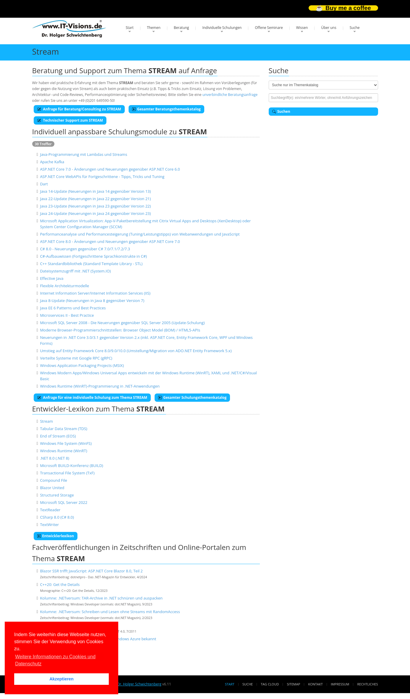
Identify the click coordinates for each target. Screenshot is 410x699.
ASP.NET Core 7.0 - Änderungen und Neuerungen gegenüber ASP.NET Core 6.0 (110, 169)
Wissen (302, 27)
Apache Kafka (52, 161)
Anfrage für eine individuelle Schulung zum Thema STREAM (92, 397)
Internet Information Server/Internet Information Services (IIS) (95, 293)
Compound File (53, 480)
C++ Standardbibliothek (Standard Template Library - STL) (91, 263)
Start (130, 27)
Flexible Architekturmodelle (64, 285)
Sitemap (293, 684)
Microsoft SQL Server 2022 (63, 502)
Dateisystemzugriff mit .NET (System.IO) (75, 271)
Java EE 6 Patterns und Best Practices (73, 308)
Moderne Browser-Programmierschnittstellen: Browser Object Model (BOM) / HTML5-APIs (120, 330)
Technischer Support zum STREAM (70, 120)
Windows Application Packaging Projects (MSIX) (82, 365)
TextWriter (49, 524)
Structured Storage (57, 495)
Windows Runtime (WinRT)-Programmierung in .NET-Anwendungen (100, 386)
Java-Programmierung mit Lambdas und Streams (83, 154)
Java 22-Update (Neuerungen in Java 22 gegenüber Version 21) (95, 198)
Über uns (328, 27)
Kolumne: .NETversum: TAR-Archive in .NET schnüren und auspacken (101, 598)
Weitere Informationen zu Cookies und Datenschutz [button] (55, 660)
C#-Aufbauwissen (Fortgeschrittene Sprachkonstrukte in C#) (93, 256)
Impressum (340, 684)
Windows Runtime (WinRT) (63, 450)
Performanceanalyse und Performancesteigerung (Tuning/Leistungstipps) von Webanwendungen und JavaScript (139, 234)
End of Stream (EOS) (58, 436)
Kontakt (315, 684)
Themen (154, 27)
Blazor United (52, 487)
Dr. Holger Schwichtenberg (139, 684)
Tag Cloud (270, 684)
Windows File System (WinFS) (66, 443)
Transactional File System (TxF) (67, 473)
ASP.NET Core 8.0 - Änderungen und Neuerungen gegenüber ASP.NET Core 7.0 (110, 241)
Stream (46, 421)
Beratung (181, 27)
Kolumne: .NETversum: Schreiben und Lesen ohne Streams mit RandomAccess (110, 611)
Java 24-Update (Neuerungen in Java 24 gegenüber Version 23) (95, 213)
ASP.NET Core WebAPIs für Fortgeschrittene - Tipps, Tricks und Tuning (102, 176)
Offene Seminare (269, 27)
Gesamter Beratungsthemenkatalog (166, 109)
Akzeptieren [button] (61, 679)
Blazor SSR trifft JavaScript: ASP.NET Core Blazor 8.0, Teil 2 (91, 571)
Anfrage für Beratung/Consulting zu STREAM (79, 109)
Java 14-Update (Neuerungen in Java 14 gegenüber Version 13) (95, 191)
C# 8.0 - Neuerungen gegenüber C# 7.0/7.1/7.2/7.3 (85, 248)
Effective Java (51, 278)
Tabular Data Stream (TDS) (63, 428)
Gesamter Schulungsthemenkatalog (192, 397)
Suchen (281, 111)
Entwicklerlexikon (55, 535)
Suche (355, 27)
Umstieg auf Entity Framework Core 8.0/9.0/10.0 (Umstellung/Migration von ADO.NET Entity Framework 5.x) (135, 350)
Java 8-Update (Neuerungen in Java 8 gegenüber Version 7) (92, 300)
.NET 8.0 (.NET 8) (54, 458)
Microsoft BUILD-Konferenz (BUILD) (71, 465)
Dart (44, 184)
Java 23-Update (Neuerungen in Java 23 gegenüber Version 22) (95, 206)
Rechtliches (367, 684)
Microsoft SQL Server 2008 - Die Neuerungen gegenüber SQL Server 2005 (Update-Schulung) (122, 322)
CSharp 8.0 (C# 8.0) (57, 517)
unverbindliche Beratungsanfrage (230, 94)
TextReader (50, 509)
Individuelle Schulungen (222, 27)
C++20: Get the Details (60, 584)
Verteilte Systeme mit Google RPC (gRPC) (76, 358)
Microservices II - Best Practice (67, 315)
